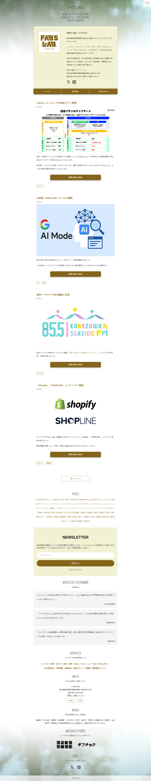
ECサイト (40, 186)
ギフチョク (96, 504)
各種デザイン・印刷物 (81, 668)
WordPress (83, 500)
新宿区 (49, 517)
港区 (93, 517)
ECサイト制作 (98, 47)
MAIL (71, 701)
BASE (41, 500)
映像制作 (63, 517)
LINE (80, 701)
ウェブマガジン (67, 504)
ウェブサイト (55, 504)
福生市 (112, 517)
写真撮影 (107, 50)
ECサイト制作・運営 (64, 664)
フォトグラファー (97, 508)
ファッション (84, 508)
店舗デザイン (41, 517)
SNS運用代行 (98, 50)
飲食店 (86, 521)
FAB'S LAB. (75, 6)
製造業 (73, 521)
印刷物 (89, 513)
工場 (111, 513)
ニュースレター (72, 508)
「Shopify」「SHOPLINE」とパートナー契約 (63, 385)
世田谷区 (47, 513)
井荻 (53, 513)
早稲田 (56, 517)
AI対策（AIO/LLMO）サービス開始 (57, 198)
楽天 (80, 517)
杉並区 (74, 517)
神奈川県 (105, 517)
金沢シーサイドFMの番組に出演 (55, 294)
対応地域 (75, 91)
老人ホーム (66, 521)
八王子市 (67, 513)
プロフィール (81, 70)
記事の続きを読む (75, 177)
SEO (44, 283)
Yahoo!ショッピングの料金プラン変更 (59, 103)
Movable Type (58, 500)
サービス (47, 91)
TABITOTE (74, 500)
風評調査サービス (99, 668)
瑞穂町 (98, 517)
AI (38, 283)
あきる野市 (93, 500)
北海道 (82, 513)
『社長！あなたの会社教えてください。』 (83, 353)
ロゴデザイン (110, 508)
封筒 (107, 513)
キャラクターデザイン (82, 504)
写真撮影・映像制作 (64, 668)
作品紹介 (59, 513)
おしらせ (40, 373)
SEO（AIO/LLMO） (85, 50)
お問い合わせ (103, 91)
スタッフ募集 (49, 508)
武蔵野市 (86, 517)
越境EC (49, 463)
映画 (69, 517)
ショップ (105, 504)
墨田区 (101, 513)
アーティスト (44, 504)
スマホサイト (60, 508)
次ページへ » (75, 479)
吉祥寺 (95, 513)
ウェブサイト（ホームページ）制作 (79, 47)
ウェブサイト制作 (48, 664)
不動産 (40, 513)
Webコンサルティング (82, 664)
